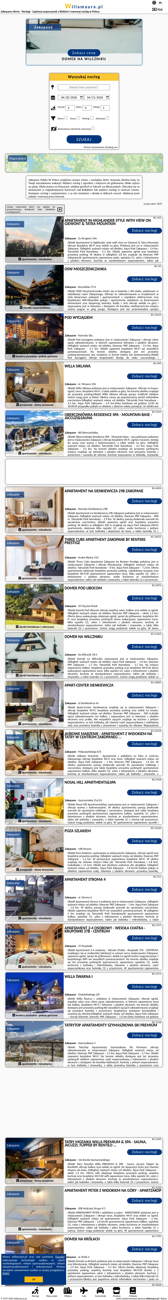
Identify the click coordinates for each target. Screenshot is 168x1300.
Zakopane (13, 224)
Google (60, 1256)
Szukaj (84, 139)
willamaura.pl (84, 6)
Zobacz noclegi (144, 230)
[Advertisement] (84, 1103)
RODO (6, 1273)
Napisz (164, 1298)
